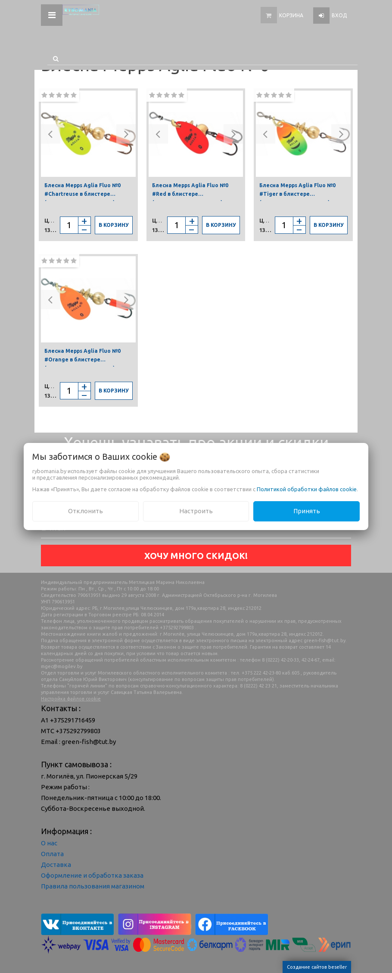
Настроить (196, 511)
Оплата (52, 853)
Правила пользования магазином (92, 886)
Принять (306, 511)
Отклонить (85, 511)
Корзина (291, 15)
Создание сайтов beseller (317, 967)
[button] (50, 134)
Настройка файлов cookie (71, 698)
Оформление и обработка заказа (92, 875)
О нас (49, 843)
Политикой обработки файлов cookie (307, 489)
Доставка (56, 864)
